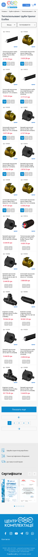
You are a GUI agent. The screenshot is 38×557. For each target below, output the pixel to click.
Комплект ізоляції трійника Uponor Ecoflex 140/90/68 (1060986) (10, 389)
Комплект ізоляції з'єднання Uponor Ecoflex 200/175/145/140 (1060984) (27, 314)
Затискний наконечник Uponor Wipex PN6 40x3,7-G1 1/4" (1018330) (27, 201)
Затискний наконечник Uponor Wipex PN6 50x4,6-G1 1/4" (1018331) (10, 91)
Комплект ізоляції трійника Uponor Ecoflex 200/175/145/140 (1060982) (10, 314)
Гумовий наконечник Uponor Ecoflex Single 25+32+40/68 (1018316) (27, 165)
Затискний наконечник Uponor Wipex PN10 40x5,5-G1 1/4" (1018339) (10, 129)
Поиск (27, 5)
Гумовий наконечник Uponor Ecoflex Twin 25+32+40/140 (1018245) (10, 237)
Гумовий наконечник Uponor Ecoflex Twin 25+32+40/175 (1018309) (10, 351)
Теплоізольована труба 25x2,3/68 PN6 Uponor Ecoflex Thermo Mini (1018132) (10, 54)
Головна (4, 11)
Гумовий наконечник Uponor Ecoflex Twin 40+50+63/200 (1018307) (27, 129)
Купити (4, 64)
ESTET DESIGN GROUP (25, 554)
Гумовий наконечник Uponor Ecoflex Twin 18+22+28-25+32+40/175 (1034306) (10, 276)
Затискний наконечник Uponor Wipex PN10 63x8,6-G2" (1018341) (10, 165)
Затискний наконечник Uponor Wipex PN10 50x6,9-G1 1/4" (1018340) (10, 201)
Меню (3, 5)
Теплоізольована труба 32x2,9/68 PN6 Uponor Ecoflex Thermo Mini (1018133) (27, 92)
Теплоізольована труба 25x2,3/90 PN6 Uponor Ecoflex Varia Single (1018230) (27, 352)
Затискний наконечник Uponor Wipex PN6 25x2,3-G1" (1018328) (27, 53)
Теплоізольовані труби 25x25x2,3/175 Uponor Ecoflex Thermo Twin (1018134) (27, 238)
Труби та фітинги (14, 11)
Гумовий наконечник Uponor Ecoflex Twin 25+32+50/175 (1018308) (27, 389)
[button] (34, 474)
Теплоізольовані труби (29, 11)
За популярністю (26, 25)
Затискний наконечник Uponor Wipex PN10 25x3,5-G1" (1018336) (27, 275)
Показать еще (19, 409)
